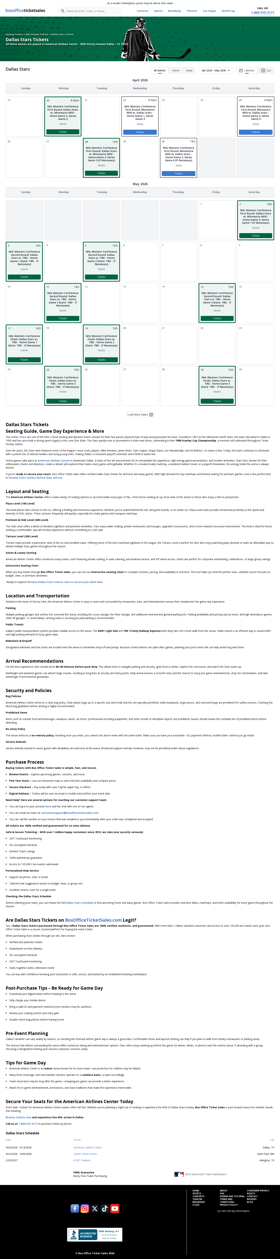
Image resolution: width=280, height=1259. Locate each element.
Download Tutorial (232, 1195)
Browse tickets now (18, 1116)
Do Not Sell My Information (233, 1210)
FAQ (222, 1192)
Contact (252, 1195)
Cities (195, 1204)
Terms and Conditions (227, 1200)
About (224, 1190)
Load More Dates (140, 414)
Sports (196, 1192)
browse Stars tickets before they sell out (35, 477)
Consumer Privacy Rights (258, 1191)
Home (175, 70)
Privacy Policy (229, 1204)
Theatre (197, 1198)
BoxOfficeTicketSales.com (93, 919)
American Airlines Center (88, 1146)
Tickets (63, 131)
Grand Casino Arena (85, 1153)
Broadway (198, 1201)
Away (189, 70)
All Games (160, 71)
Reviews (251, 1198)
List (266, 70)
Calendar (246, 71)
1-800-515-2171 (27, 1123)
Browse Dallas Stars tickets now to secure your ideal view (65, 581)
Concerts (198, 1195)
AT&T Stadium (82, 1159)
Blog (250, 1201)
